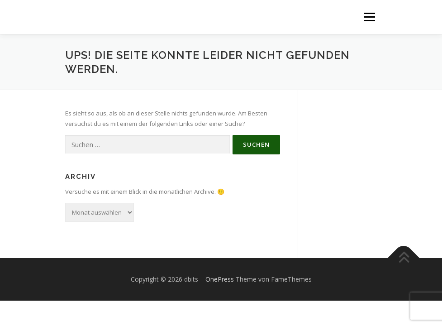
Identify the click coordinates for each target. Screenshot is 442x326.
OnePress (219, 279)
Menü (369, 17)
